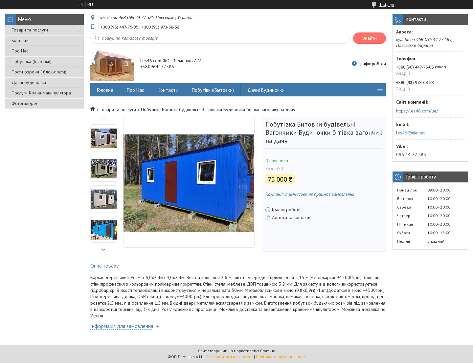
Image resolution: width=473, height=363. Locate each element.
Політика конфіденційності (281, 356)
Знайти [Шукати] (369, 38)
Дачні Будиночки (265, 90)
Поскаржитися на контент (229, 356)
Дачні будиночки (28, 82)
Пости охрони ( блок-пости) (38, 72)
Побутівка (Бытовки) (31, 61)
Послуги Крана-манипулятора (41, 93)
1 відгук (386, 4)
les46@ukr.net (410, 133)
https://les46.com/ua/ (417, 111)
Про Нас (19, 51)
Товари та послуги (29, 30)
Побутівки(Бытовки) (213, 90)
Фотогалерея (24, 103)
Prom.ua (267, 350)
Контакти (20, 40)
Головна (105, 90)
